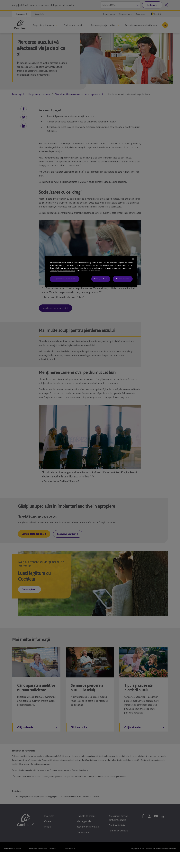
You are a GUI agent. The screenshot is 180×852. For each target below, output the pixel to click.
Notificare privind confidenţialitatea (62, 271)
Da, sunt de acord (123, 279)
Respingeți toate (100, 279)
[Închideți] (133, 259)
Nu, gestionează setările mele (64, 279)
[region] (91, 271)
